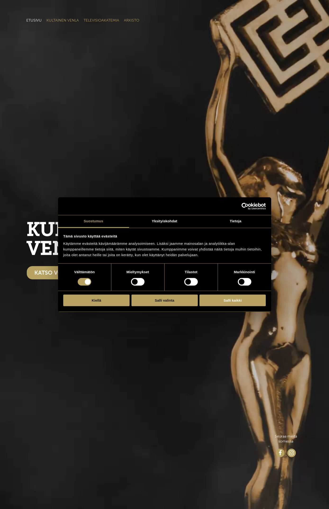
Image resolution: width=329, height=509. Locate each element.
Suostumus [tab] (93, 221)
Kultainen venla (62, 20)
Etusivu (34, 20)
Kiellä (96, 300)
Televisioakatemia (101, 20)
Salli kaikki (233, 300)
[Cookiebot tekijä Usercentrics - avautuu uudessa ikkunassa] (245, 206)
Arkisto (131, 20)
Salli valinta (164, 300)
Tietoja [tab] (235, 221)
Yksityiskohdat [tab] (164, 221)
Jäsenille (294, 20)
